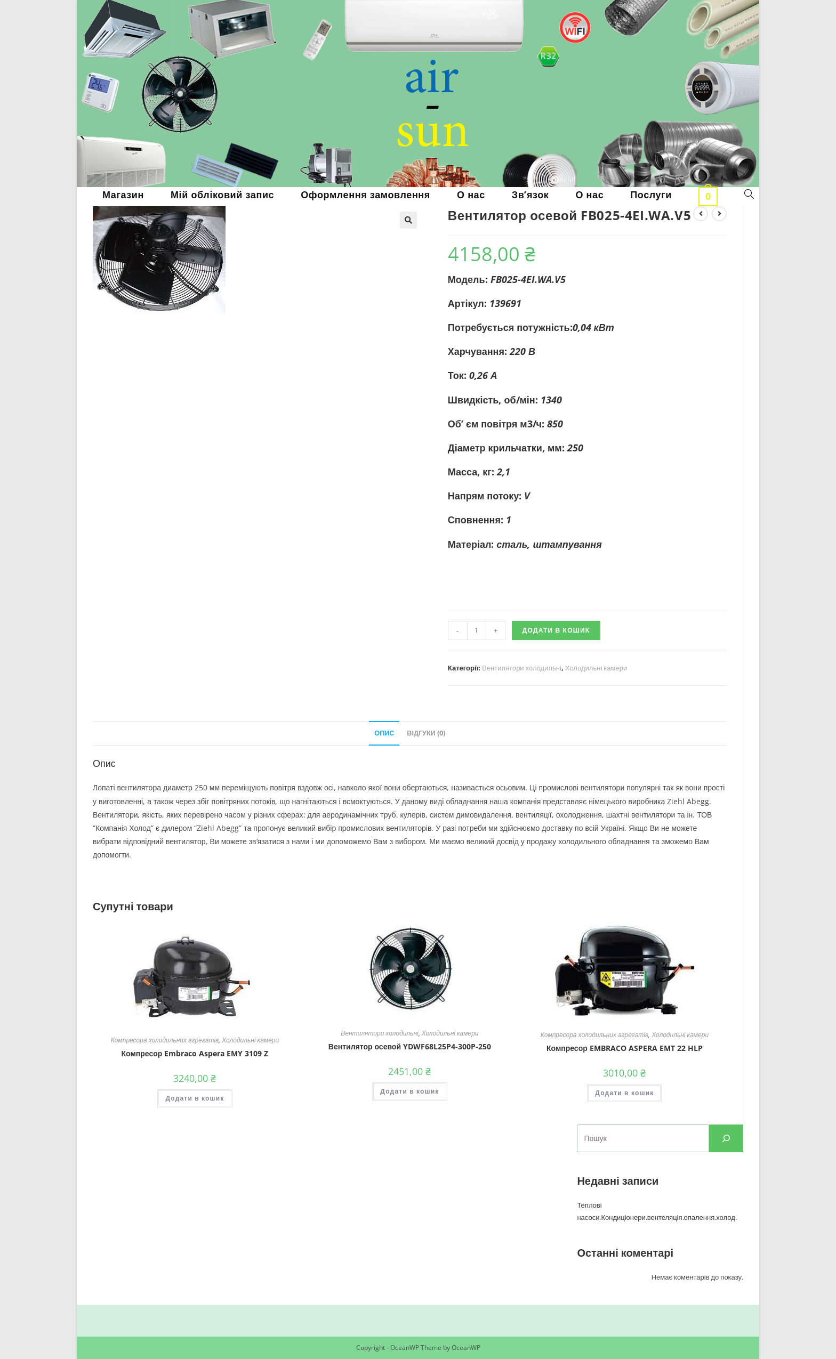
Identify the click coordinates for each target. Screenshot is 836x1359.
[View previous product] (700, 213)
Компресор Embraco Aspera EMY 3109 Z (195, 1053)
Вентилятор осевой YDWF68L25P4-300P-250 (409, 1046)
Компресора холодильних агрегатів (165, 1040)
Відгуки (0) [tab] (426, 733)
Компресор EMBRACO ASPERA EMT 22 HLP (624, 1048)
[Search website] (749, 194)
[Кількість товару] (476, 630)
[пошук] (726, 1138)
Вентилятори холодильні (521, 668)
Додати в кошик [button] (194, 1098)
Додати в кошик (556, 630)
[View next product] (719, 213)
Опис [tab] (384, 733)
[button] (408, 220)
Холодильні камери (596, 668)
